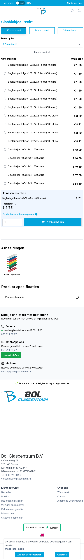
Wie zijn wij (63, 492)
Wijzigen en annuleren (12, 505)
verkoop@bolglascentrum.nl (16, 371)
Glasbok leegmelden (12, 517)
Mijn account (7, 513)
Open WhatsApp (11, 355)
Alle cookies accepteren (29, 554)
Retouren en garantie (12, 509)
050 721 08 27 (9, 334)
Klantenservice (74, 3)
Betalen (5, 496)
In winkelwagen (53, 222)
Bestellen (6, 492)
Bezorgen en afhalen (12, 500)
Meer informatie (14, 548)
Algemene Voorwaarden (70, 500)
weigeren (62, 554)
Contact (61, 496)
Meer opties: (8, 38)
